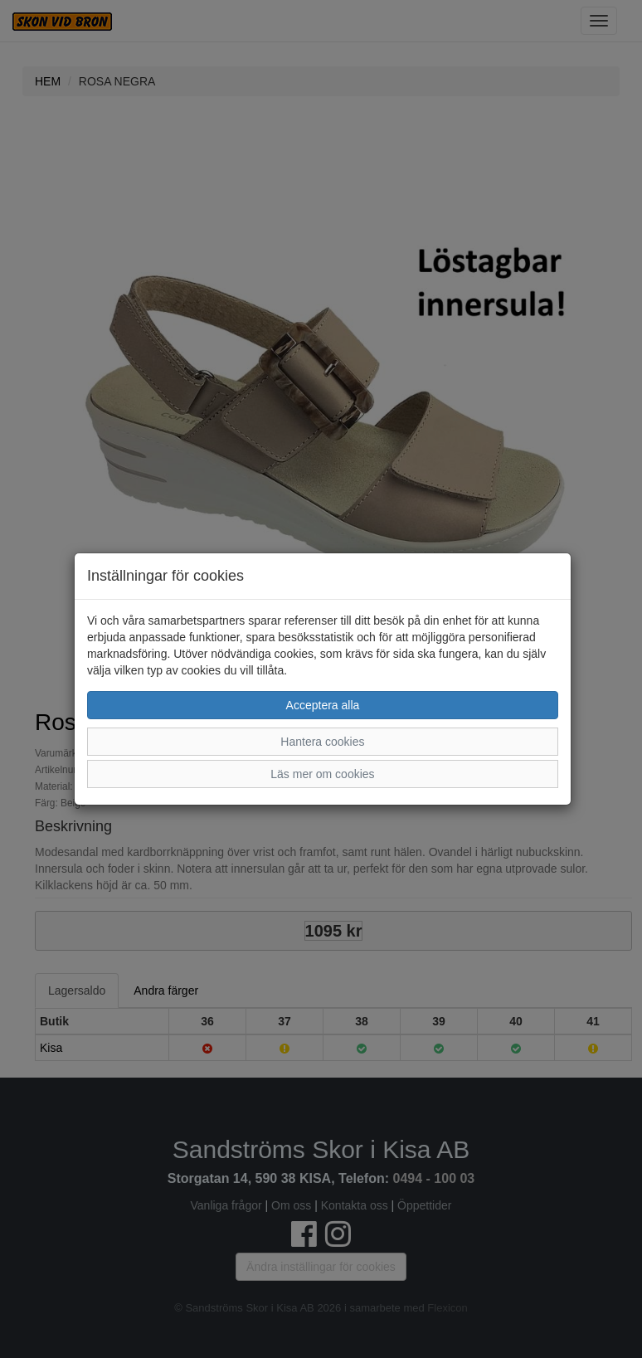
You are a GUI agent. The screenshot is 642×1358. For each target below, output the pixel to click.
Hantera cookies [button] (322, 741)
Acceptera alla (323, 705)
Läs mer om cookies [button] (322, 774)
